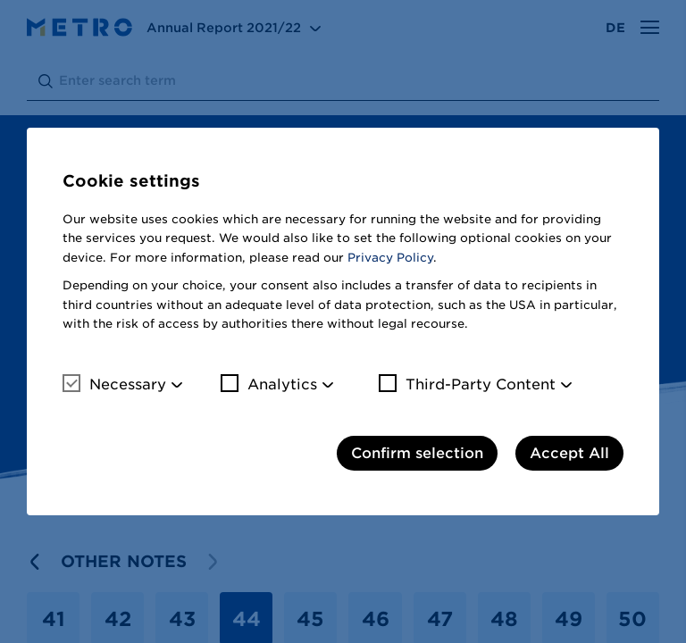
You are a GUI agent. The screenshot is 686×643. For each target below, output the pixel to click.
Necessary (114, 384)
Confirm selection (417, 453)
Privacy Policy (390, 257)
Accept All (569, 453)
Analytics (269, 384)
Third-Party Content (467, 384)
